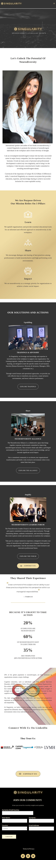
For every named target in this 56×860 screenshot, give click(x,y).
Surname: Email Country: (10, 810)
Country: (5, 825)
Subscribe (9, 836)
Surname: (32, 818)
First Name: (6, 818)
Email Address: (34, 825)
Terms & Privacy (28, 849)
